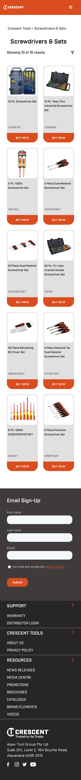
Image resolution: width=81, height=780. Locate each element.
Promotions (18, 685)
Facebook (8, 764)
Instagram (16, 764)
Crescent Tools (19, 28)
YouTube (32, 764)
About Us (15, 643)
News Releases (21, 670)
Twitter (24, 764)
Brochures (17, 692)
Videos (13, 714)
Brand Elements (22, 707)
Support (16, 606)
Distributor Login (23, 623)
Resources (19, 660)
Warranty (16, 616)
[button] (22, 138)
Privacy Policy (20, 650)
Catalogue (16, 699)
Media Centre (19, 677)
